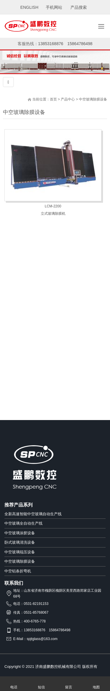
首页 (53, 99)
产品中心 (68, 99)
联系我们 (13, 583)
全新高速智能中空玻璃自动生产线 (33, 514)
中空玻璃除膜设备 (93, 99)
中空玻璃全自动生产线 (23, 523)
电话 (14, 683)
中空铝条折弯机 (17, 571)
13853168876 (50, 43)
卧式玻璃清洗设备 (19, 542)
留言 (69, 683)
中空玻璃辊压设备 (19, 552)
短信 (41, 683)
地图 (96, 683)
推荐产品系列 (18, 504)
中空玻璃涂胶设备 (19, 533)
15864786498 (80, 43)
